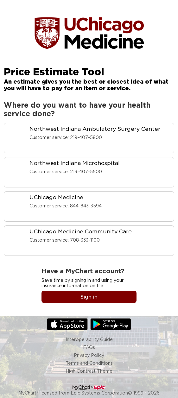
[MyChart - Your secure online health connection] (89, 32)
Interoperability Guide (89, 339)
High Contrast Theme (89, 371)
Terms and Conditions (89, 363)
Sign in (89, 297)
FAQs (89, 347)
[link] (89, 138)
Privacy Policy (89, 355)
